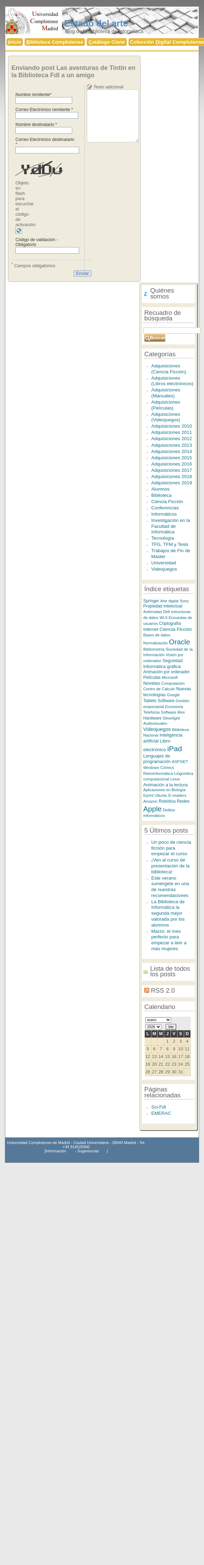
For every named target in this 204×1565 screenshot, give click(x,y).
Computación (172, 683)
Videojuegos (164, 569)
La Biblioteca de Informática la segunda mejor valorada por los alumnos (168, 913)
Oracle (179, 642)
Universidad (163, 562)
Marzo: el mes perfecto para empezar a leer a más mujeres (169, 940)
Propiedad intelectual (162, 606)
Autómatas (152, 612)
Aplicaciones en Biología (164, 790)
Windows (151, 767)
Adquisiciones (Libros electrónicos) (172, 381)
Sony (184, 601)
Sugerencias (88, 1151)
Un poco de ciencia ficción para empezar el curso (171, 848)
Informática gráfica (162, 666)
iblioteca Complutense (54, 42)
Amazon (150, 801)
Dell (166, 612)
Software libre (173, 712)
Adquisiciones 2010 (171, 426)
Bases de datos (157, 635)
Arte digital (169, 601)
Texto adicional (108, 86)
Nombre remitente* (33, 94)
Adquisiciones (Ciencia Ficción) (168, 368)
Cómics (167, 767)
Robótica (167, 801)
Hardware (152, 718)
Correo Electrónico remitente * (44, 109)
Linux (175, 779)
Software (166, 700)
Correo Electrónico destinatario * (44, 142)
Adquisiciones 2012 (171, 438)
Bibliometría (154, 649)
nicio (14, 42)
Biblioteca (161, 495)
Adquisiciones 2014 (171, 451)
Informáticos (164, 514)
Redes (183, 801)
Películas (152, 677)
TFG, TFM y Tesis (169, 544)
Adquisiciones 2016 (171, 464)
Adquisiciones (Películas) (165, 405)
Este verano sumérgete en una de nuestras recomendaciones (170, 886)
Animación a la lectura (165, 784)
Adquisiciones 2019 (171, 482)
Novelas (151, 683)
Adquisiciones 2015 (171, 457)
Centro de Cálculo (159, 689)
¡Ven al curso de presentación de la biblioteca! (170, 865)
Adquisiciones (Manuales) (165, 392)
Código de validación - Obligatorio (36, 242)
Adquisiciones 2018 (171, 476)
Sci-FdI (158, 1107)
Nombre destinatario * (36, 124)
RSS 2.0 (163, 990)
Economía (174, 707)
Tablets (150, 700)
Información (56, 1151)
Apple (152, 809)
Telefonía (151, 712)
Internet (150, 629)
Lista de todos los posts (170, 971)
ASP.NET (180, 762)
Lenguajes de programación (157, 758)
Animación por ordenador (166, 671)
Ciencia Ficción (167, 501)
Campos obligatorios (33, 265)
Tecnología (162, 538)
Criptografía (170, 623)
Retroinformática (158, 773)
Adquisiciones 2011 (171, 432)
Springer (151, 600)
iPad (174, 749)
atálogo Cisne (107, 42)
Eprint (148, 795)
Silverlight (171, 718)
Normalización (155, 643)
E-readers (177, 795)
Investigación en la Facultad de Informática (170, 526)
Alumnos (160, 489)
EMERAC (161, 1113)
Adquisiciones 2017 (171, 470)
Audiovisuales (155, 723)
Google (173, 695)
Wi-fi (163, 617)
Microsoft (170, 677)
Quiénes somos (162, 293)
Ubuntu (160, 795)
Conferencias (165, 507)
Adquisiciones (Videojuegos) (165, 417)
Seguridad (172, 660)
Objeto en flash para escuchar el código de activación (25, 203)
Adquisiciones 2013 (171, 445)
